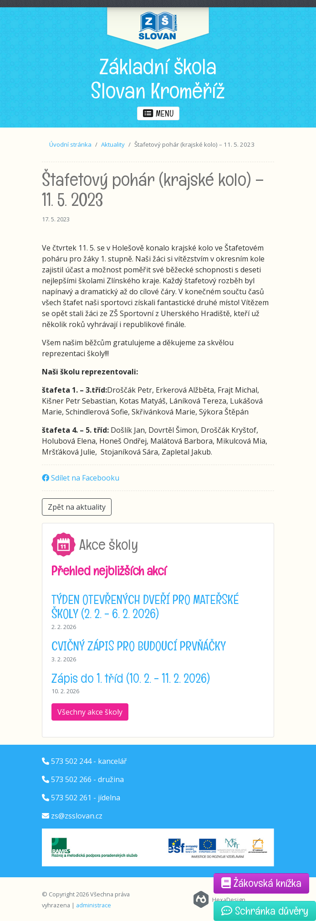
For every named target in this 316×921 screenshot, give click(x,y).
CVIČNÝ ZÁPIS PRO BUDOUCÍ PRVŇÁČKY (138, 646)
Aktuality (113, 144)
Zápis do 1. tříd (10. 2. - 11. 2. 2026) (130, 678)
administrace (93, 905)
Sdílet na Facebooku (80, 478)
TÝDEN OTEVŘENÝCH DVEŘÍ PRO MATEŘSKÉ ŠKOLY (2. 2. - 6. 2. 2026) (145, 606)
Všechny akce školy (89, 712)
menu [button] (158, 113)
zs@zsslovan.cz (76, 816)
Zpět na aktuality (77, 507)
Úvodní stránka (70, 144)
